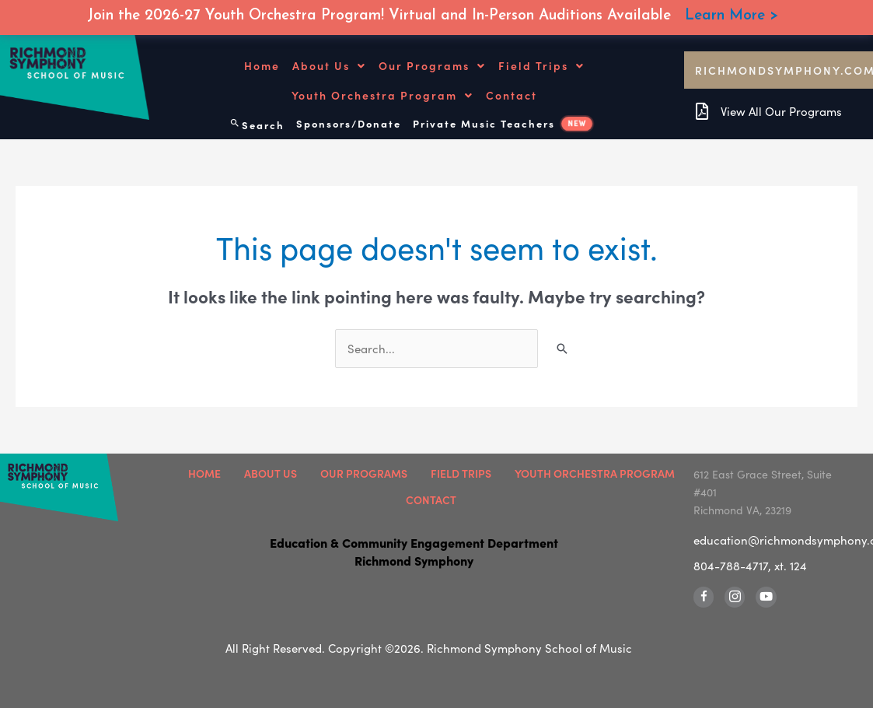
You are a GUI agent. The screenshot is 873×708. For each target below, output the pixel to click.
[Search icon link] (257, 121)
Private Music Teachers (502, 122)
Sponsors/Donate (348, 122)
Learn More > (731, 16)
